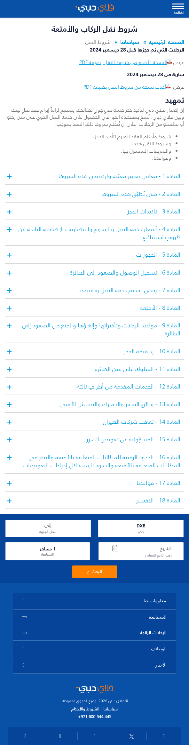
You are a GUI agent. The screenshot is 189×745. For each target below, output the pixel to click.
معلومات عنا (155, 600)
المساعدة (158, 617)
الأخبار (161, 665)
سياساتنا (129, 42)
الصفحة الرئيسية (166, 42)
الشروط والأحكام (85, 709)
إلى (47, 525)
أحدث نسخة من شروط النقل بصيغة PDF (127, 87)
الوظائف (159, 648)
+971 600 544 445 (94, 716)
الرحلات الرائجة (153, 633)
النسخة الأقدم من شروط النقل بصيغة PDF (126, 62)
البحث (93, 571)
